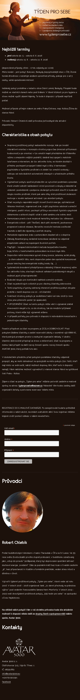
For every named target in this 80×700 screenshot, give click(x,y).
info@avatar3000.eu (11, 673)
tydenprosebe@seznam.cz (30, 385)
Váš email (9, 428)
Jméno (8, 439)
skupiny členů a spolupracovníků (50, 614)
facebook (6, 682)
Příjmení (9, 450)
